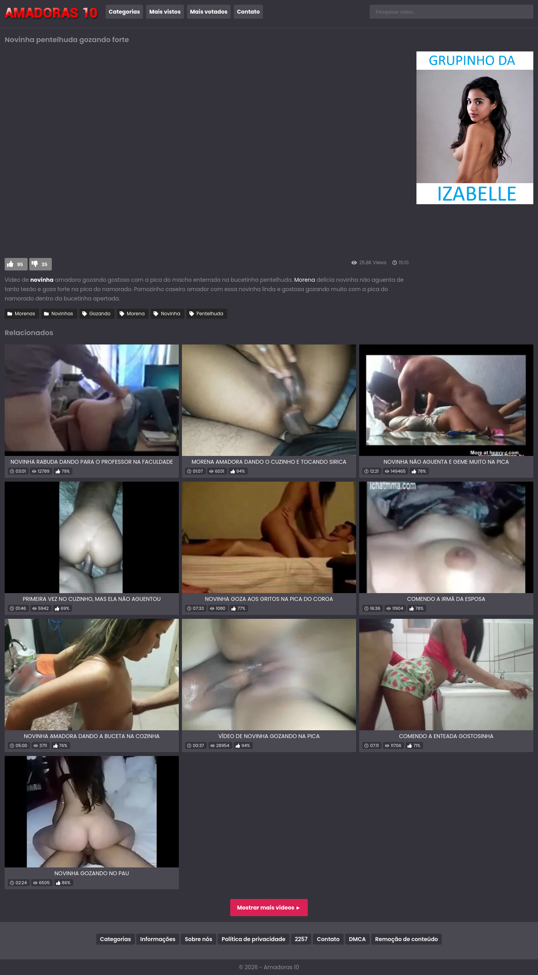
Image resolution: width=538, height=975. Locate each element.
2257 (301, 939)
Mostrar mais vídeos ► (269, 907)
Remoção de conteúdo (406, 939)
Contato (248, 12)
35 (45, 264)
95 (20, 264)
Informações (157, 939)
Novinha (170, 313)
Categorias (124, 12)
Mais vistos (164, 12)
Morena (304, 280)
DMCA (357, 939)
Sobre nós (198, 939)
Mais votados (209, 12)
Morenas (25, 313)
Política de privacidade (254, 939)
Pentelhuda (210, 313)
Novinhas (62, 313)
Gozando (100, 313)
